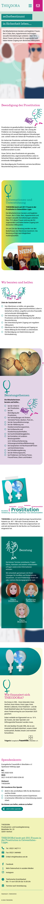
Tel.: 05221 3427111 (11, 848)
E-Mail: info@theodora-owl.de (14, 857)
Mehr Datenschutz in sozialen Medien (20, 868)
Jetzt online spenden (12, 809)
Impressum (4, 894)
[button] (3, 864)
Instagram (7, 872)
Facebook (9, 864)
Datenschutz (13, 894)
